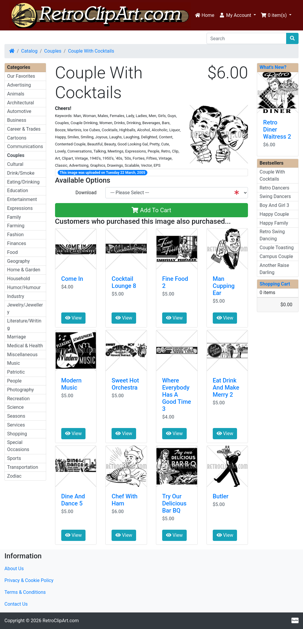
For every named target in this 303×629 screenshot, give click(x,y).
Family (14, 217)
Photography (20, 390)
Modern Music (71, 384)
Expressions (20, 208)
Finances (16, 243)
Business (16, 120)
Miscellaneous (22, 354)
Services (16, 425)
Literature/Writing (24, 324)
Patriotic (16, 372)
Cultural (15, 164)
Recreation (18, 398)
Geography (18, 261)
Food (12, 252)
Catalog (29, 51)
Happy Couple (274, 214)
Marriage (16, 337)
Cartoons (16, 138)
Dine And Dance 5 (73, 500)
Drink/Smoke (20, 173)
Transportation (22, 467)
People (14, 381)
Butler (220, 496)
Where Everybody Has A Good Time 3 (176, 394)
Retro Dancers (274, 188)
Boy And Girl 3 (274, 205)
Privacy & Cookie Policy (29, 580)
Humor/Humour (24, 287)
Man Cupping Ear (224, 285)
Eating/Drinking (23, 182)
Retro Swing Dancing (272, 235)
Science (15, 407)
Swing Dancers (275, 196)
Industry (15, 296)
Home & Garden (23, 270)
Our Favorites (21, 76)
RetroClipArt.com (61, 620)
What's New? (273, 67)
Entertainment (22, 199)
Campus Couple (276, 256)
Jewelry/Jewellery (25, 308)
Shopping (17, 434)
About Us (14, 568)
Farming (15, 225)
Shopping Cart (275, 284)
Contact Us (16, 604)
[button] (237, 15)
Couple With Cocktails (91, 51)
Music (13, 363)
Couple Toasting (277, 247)
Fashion (15, 234)
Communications (25, 146)
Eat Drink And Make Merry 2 (226, 387)
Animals (15, 94)
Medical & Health (25, 345)
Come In (72, 278)
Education (17, 190)
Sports (14, 458)
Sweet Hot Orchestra (125, 384)
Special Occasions (18, 446)
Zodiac (14, 476)
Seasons (16, 416)
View (73, 318)
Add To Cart (151, 210)
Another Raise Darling (274, 268)
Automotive (19, 111)
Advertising (19, 85)
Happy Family (274, 223)
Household (18, 278)
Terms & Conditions (25, 592)
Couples (52, 51)
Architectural (20, 103)
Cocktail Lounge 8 (124, 282)
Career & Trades (24, 129)
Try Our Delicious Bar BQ (174, 503)
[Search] (246, 38)
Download (85, 192)
